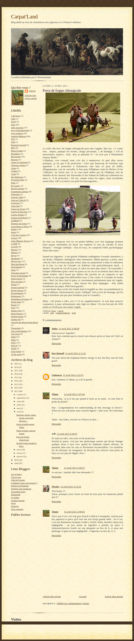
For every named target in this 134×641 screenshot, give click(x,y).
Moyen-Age (16, 261)
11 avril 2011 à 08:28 (69, 328)
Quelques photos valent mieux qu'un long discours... (26, 418)
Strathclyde (16, 319)
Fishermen (15, 194)
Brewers (14, 159)
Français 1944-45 (18, 200)
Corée (13, 174)
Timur (32, 91)
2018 (16, 367)
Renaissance (16, 296)
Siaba (54, 328)
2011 (16, 391)
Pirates (14, 284)
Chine (13, 168)
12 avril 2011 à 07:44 (74, 394)
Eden (13, 183)
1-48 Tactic (15, 116)
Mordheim (15, 258)
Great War (15, 206)
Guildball (15, 220)
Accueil (82, 596)
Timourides (16, 328)
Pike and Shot (17, 282)
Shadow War (16, 311)
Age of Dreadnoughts (20, 130)
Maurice (14, 252)
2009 (16, 463)
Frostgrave (15, 203)
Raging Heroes (17, 290)
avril (19, 411)
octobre (20, 394)
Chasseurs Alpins (18, 165)
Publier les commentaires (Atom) (73, 603)
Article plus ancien (114, 596)
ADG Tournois (17, 127)
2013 (16, 384)
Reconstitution (17, 293)
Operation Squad (18, 273)
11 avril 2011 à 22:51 (73, 375)
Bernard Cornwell (18, 145)
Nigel (13, 503)
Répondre (56, 343)
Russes (14, 305)
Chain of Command (19, 162)
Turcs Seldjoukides (19, 331)
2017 (16, 370)
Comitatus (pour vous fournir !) (24, 483)
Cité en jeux (16, 477)
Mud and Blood (17, 264)
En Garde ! (15, 186)
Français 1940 (17, 197)
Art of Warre (16, 474)
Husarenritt (15, 494)
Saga (13, 308)
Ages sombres (17, 133)
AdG (13, 124)
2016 (16, 374)
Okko (13, 270)
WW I (13, 343)
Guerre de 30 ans (18, 209)
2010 (16, 460)
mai (19, 408)
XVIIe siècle (16, 354)
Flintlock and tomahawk (21, 489)
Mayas (14, 255)
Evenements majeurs (19, 191)
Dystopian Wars (17, 180)
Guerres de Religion (19, 218)
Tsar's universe (17, 509)
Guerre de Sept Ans (19, 212)
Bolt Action (16, 156)
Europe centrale (17, 188)
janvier (20, 456)
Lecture (14, 238)
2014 (16, 381)
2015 (16, 377)
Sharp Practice (17, 314)
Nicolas (55, 486)
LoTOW (14, 247)
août (19, 401)
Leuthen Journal (17, 500)
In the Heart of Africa (20, 226)
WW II (14, 345)
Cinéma (14, 171)
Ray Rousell (58, 353)
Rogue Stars (16, 302)
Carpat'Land (24, 17)
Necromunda (16, 267)
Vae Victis (15, 334)
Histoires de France (19, 223)
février (20, 453)
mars (19, 449)
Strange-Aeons (17, 316)
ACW (13, 121)
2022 (16, 364)
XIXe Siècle (16, 351)
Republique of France (20, 299)
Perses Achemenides (19, 276)
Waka (13, 340)
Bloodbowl (15, 154)
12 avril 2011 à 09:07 (67, 433)
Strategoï (14, 506)
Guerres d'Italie (17, 215)
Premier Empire (17, 287)
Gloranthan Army (18, 492)
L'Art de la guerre (18, 235)
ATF (13, 139)
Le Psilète (15, 497)
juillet (19, 405)
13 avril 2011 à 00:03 (74, 511)
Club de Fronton (18, 480)
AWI (13, 142)
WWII (13, 348)
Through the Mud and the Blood (24, 322)
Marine (14, 250)
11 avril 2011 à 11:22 (75, 353)
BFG (13, 148)
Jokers (13, 232)
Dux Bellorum (17, 177)
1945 (13, 119)
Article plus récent (52, 596)
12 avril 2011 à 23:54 (70, 486)
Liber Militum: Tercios (20, 241)
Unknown (57, 375)
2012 (16, 387)
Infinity (14, 229)
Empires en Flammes (20, 486)
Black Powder (17, 151)
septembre (21, 398)
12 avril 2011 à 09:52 (74, 467)
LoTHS (14, 244)
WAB (13, 337)
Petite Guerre (16, 279)
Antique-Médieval (18, 136)
